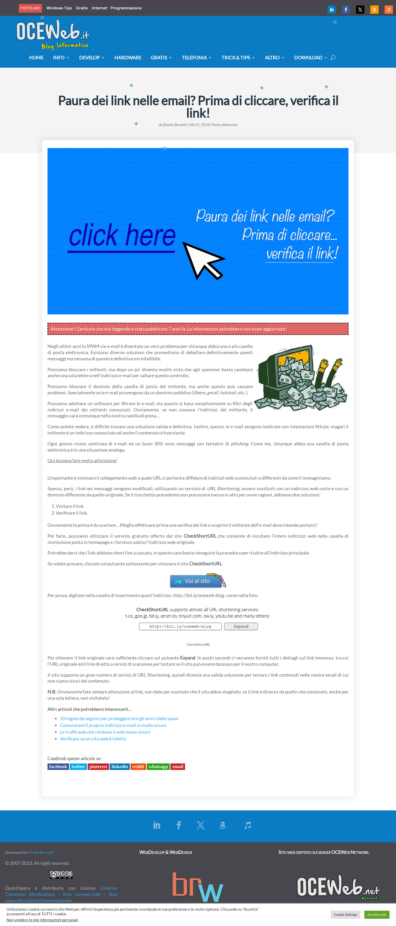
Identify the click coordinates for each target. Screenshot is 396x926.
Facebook (58, 766)
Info (58, 57)
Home (36, 57)
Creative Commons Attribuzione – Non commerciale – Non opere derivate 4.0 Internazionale (61, 894)
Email (177, 766)
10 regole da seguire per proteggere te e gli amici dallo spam (119, 718)
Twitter (78, 766)
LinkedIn (120, 766)
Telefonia (194, 57)
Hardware (127, 57)
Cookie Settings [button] (345, 915)
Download (308, 57)
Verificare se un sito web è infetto (93, 738)
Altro (272, 57)
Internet (99, 8)
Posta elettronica (224, 125)
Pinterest (98, 766)
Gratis (82, 8)
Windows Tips (59, 8)
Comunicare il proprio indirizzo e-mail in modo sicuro (113, 725)
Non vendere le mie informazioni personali (42, 920)
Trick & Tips (236, 57)
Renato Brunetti (175, 125)
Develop (89, 57)
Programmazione (125, 8)
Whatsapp (158, 766)
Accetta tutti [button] (376, 915)
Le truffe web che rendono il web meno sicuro (105, 732)
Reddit (138, 766)
